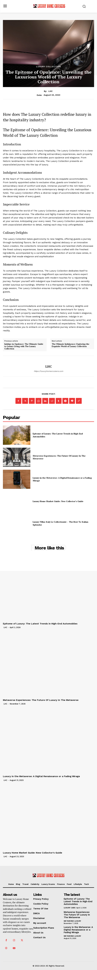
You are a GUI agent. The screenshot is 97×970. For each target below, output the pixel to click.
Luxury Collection (48, 66)
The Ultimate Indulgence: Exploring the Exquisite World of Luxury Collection (70, 345)
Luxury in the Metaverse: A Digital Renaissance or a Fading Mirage (41, 776)
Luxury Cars (69, 908)
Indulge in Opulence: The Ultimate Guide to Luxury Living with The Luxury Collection (23, 346)
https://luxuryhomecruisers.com (48, 371)
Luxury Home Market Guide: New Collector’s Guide (58, 501)
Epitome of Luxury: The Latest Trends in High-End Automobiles (40, 623)
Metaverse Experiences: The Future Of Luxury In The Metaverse (59, 457)
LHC (50, 91)
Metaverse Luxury (72, 921)
